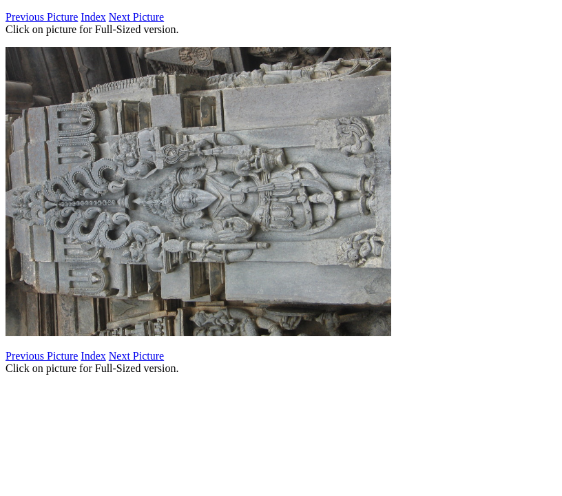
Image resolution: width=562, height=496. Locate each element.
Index (93, 17)
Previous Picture (42, 17)
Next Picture (136, 17)
